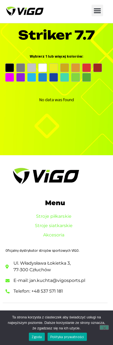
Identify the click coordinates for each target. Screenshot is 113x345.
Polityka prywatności (67, 337)
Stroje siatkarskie (55, 225)
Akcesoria (55, 235)
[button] (97, 10)
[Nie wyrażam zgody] (104, 327)
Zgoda (37, 337)
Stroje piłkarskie (55, 216)
